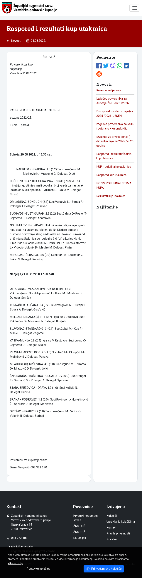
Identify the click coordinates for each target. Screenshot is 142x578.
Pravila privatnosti (118, 533)
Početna (111, 539)
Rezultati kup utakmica (110, 196)
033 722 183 (17, 538)
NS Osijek (79, 538)
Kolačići (111, 515)
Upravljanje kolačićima (120, 521)
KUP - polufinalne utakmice (113, 166)
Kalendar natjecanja (108, 90)
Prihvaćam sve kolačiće (104, 568)
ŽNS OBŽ (79, 526)
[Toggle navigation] (134, 8)
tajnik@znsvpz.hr (22, 546)
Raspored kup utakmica (111, 175)
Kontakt (111, 527)
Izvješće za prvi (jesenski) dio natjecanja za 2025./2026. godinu (115, 141)
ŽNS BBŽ (79, 532)
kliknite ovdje (15, 563)
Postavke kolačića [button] (38, 568)
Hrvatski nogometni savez (85, 518)
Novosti (15, 40)
